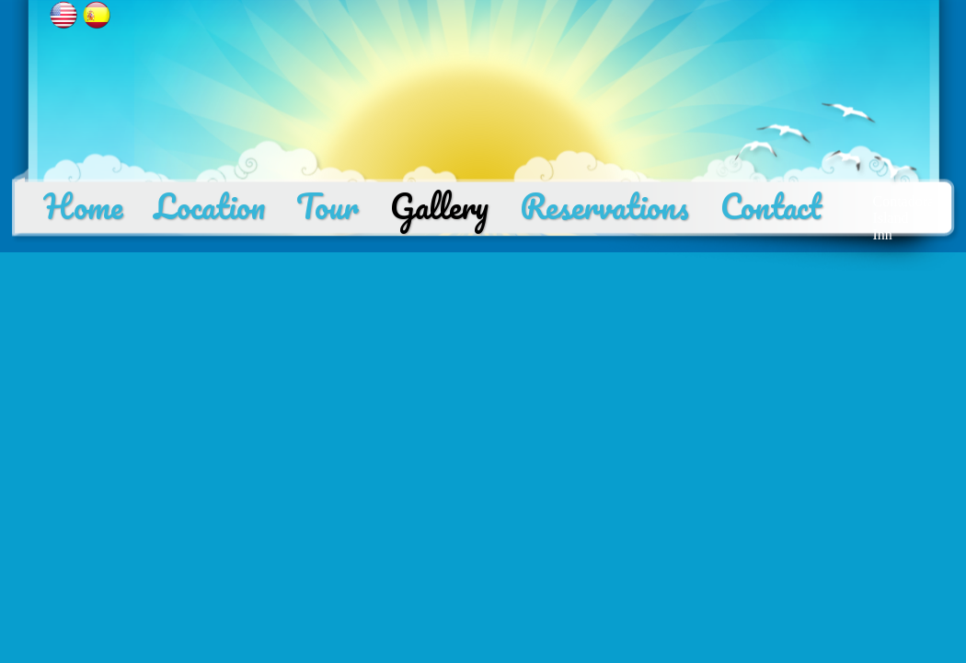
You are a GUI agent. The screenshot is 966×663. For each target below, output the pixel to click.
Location (209, 206)
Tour (327, 206)
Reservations (604, 206)
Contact (771, 206)
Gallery (439, 206)
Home (82, 206)
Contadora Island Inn (904, 217)
